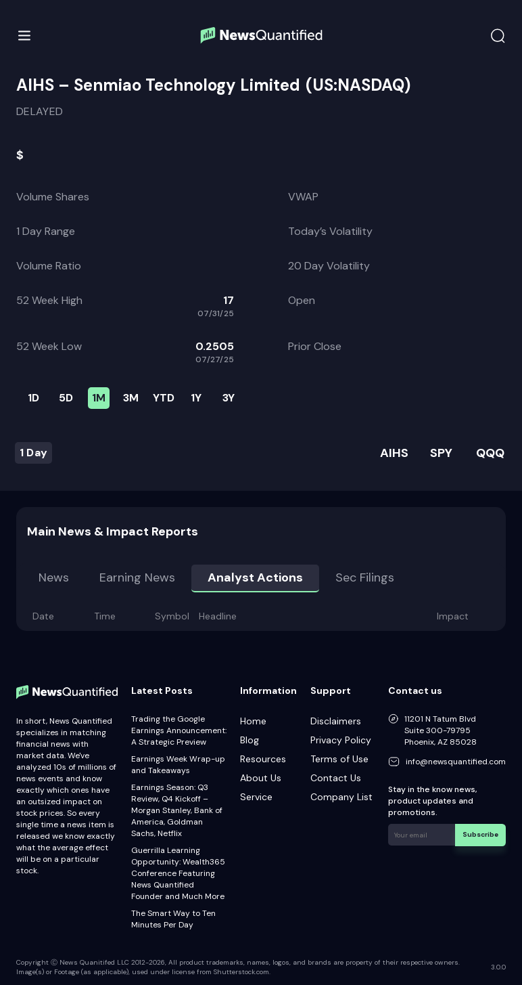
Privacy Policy (340, 740)
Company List (341, 797)
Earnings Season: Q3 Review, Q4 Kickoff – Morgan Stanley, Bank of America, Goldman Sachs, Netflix (176, 810)
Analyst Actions (255, 577)
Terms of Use (339, 759)
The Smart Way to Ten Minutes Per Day (173, 919)
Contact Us (335, 778)
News (54, 577)
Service (256, 797)
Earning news (137, 577)
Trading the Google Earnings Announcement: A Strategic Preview (179, 730)
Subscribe (481, 834)
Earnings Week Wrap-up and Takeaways (178, 764)
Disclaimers (335, 721)
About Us (260, 778)
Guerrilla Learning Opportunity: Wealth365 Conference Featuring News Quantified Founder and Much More (178, 873)
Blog (249, 740)
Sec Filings (364, 577)
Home (253, 721)
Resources (263, 759)
